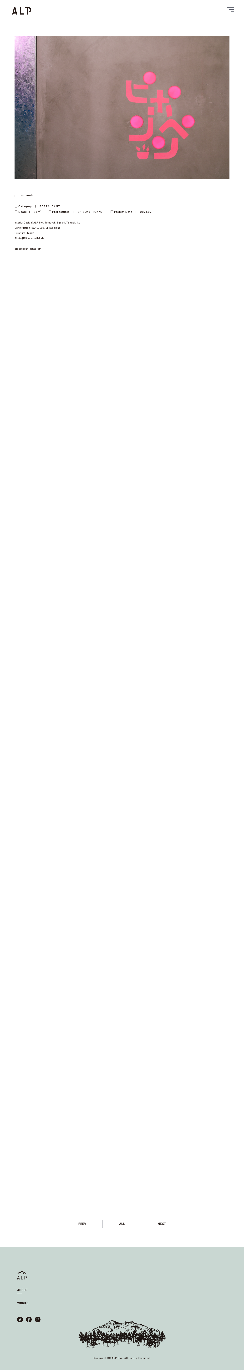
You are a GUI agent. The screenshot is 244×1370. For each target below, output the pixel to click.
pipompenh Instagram (28, 248)
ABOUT (22, 1290)
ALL (122, 1224)
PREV (82, 1224)
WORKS (23, 1303)
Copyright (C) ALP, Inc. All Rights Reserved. (122, 1357)
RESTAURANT (50, 206)
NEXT (162, 1224)
